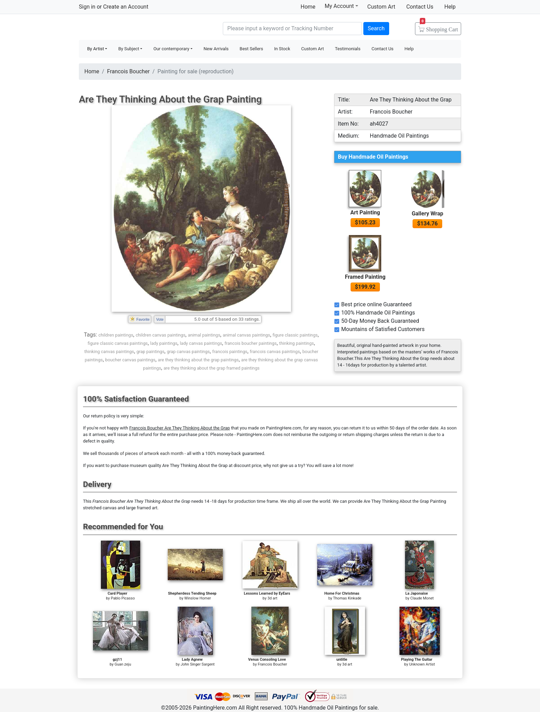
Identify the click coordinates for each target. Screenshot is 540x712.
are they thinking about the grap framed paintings (212, 368)
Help (450, 6)
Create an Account (125, 6)
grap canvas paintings (188, 351)
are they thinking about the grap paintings (198, 359)
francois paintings (229, 351)
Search (376, 28)
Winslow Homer (197, 598)
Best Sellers (251, 48)
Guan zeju (123, 664)
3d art (273, 598)
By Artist (95, 48)
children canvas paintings (160, 335)
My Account (341, 6)
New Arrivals (216, 48)
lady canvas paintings (201, 343)
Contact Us (420, 6)
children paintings (115, 335)
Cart (439, 27)
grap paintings (150, 351)
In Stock (282, 48)
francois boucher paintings (251, 343)
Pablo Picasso (123, 598)
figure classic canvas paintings (117, 343)
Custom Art (381, 6)
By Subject (128, 48)
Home (308, 6)
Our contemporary (171, 48)
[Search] (292, 28)
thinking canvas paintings (109, 351)
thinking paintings (296, 343)
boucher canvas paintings (130, 359)
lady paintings (163, 343)
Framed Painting (365, 277)
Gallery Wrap (427, 213)
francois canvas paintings (275, 351)
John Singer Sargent (197, 664)
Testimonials (347, 48)
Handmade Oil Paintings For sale (130, 28)
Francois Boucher (128, 71)
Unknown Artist (422, 664)
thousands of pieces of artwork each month (141, 453)
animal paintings (204, 335)
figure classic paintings (295, 335)
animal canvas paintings (246, 335)
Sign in (87, 6)
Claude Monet (422, 598)
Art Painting (365, 212)
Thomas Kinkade (347, 598)
